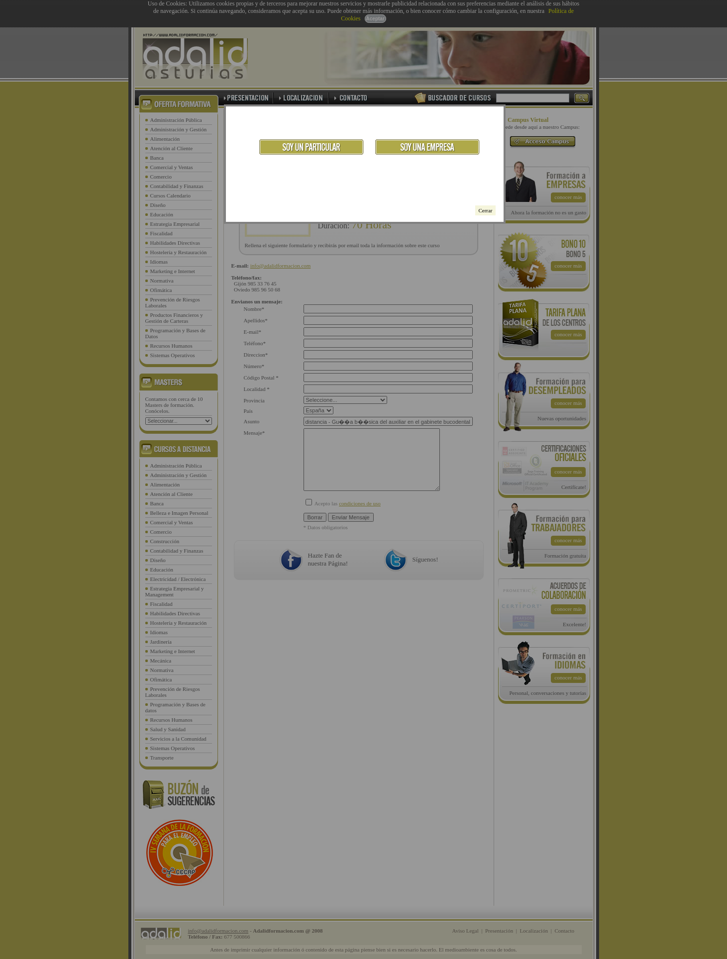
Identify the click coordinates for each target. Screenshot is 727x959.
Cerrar (485, 210)
